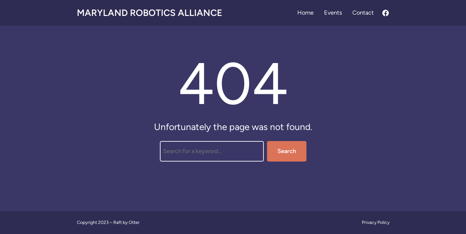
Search (286, 151)
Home (305, 12)
